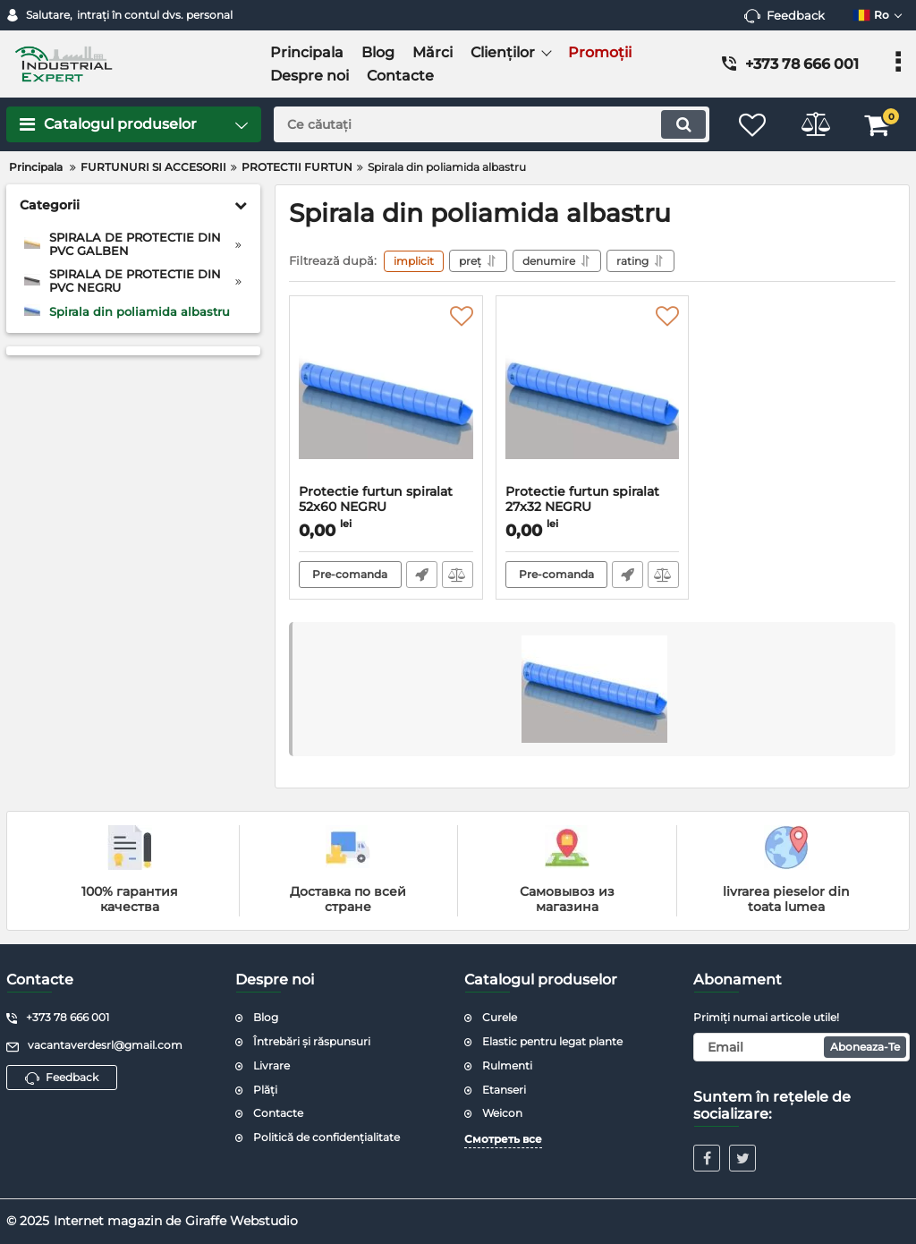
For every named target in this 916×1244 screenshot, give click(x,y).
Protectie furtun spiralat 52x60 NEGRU (386, 507)
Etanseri (504, 1089)
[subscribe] (801, 1047)
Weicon (502, 1113)
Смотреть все (503, 1139)
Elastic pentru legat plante (552, 1041)
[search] (491, 124)
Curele (499, 1017)
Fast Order (421, 574)
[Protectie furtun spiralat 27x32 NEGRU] (592, 394)
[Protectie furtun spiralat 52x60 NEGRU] (386, 394)
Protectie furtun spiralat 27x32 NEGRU (592, 507)
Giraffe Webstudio (241, 1221)
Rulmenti (507, 1065)
